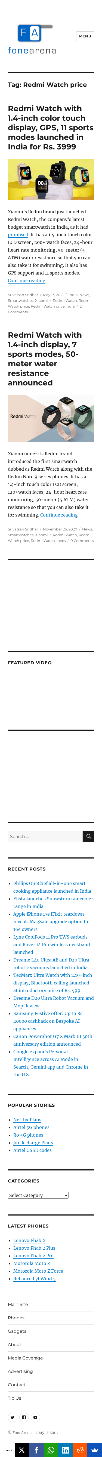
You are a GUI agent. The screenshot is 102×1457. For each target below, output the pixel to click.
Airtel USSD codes (32, 1150)
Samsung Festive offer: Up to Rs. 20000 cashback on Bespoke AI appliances (48, 1021)
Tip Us (14, 1398)
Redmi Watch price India (53, 306)
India (73, 295)
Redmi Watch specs (48, 540)
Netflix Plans (27, 1119)
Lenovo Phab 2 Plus (34, 1248)
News (84, 295)
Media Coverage (25, 1358)
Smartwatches (20, 300)
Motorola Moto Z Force (38, 1271)
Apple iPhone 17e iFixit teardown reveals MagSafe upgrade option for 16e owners (51, 921)
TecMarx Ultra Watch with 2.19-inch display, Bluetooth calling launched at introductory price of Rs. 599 (52, 982)
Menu (85, 36)
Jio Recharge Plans (33, 1142)
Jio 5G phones (28, 1135)
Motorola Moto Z (31, 1263)
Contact (17, 1384)
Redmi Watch (65, 300)
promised (18, 234)
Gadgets (17, 1331)
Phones (16, 1317)
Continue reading (26, 280)
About (14, 1344)
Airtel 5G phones (31, 1127)
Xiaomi (41, 300)
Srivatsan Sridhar (23, 295)
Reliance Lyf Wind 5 (34, 1278)
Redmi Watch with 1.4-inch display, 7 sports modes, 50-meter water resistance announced (45, 358)
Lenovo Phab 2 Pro (33, 1255)
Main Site (18, 1304)
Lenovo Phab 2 (29, 1240)
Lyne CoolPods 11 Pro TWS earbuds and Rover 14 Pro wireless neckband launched (51, 944)
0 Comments (82, 540)
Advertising (20, 1371)
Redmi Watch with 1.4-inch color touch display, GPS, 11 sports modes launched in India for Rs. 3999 (51, 127)
